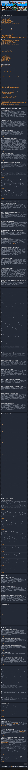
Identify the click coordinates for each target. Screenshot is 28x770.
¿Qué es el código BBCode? (5, 54)
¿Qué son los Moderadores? (5, 66)
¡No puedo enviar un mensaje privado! (7, 74)
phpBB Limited (15, 723)
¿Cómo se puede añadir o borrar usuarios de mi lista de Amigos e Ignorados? (12, 80)
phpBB (14, 243)
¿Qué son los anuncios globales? (6, 58)
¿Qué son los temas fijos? (5, 60)
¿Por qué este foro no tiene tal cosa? (6, 101)
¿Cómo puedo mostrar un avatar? (6, 35)
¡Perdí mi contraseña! (4, 24)
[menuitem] (2, 10)
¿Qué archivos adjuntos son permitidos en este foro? (9, 96)
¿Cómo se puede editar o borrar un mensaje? (8, 41)
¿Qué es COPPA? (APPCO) (5, 19)
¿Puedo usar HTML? (4, 55)
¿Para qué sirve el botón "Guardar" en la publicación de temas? (10, 49)
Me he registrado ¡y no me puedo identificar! (7, 21)
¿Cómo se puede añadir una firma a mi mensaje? (8, 42)
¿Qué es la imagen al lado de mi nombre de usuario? (9, 34)
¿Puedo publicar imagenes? (5, 57)
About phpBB (3, 725)
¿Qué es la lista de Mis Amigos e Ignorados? (7, 79)
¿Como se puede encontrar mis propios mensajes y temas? (10, 87)
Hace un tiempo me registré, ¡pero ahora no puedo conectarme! (10, 23)
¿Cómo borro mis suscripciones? (6, 93)
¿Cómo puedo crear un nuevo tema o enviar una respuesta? (10, 40)
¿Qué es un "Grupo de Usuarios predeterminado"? (8, 70)
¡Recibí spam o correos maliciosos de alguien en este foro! (10, 76)
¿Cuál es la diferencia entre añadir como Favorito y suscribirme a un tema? (12, 90)
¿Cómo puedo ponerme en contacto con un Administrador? (10, 104)
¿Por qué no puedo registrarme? (6, 20)
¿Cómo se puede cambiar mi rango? (6, 36)
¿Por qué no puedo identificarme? (6, 22)
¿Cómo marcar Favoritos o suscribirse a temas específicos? (10, 91)
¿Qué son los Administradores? (6, 65)
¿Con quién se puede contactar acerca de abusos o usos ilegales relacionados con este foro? (13, 103)
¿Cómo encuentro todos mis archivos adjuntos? (8, 97)
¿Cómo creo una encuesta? (5, 43)
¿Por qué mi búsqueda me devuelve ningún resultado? (9, 84)
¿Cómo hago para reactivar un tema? (6, 51)
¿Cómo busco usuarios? (5, 86)
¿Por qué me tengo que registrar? (6, 18)
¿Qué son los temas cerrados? (5, 61)
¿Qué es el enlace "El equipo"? (5, 71)
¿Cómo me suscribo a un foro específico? (7, 92)
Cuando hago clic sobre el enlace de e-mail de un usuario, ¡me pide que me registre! (13, 37)
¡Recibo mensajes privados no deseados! (7, 75)
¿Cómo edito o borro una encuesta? (6, 45)
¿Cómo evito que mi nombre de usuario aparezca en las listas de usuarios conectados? (12, 30)
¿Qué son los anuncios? (4, 59)
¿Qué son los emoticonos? (5, 56)
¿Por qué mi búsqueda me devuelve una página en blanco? (10, 85)
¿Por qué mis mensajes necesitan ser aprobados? (8, 50)
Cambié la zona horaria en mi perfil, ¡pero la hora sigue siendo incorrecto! (12, 32)
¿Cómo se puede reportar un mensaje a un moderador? (9, 48)
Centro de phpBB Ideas (22, 731)
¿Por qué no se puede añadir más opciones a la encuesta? (10, 44)
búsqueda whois (4, 742)
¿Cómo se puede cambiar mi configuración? (7, 29)
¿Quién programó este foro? (5, 100)
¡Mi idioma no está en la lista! (5, 33)
